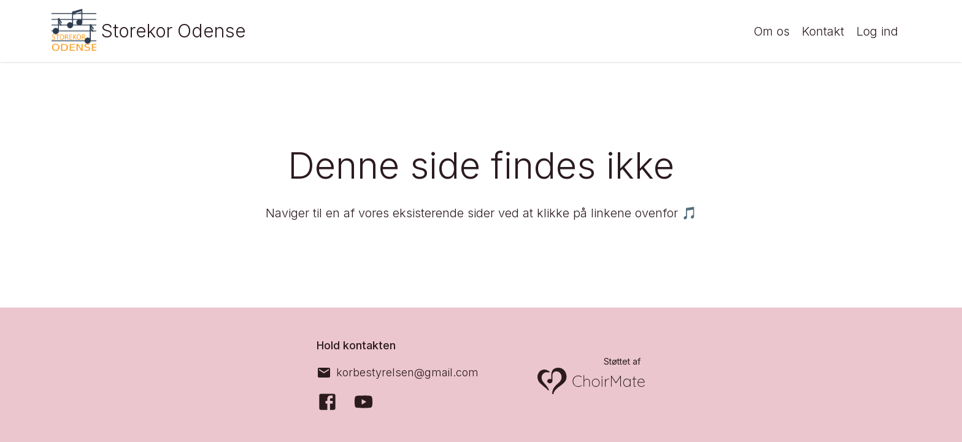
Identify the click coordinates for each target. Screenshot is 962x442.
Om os (771, 31)
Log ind (877, 31)
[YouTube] (363, 402)
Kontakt (823, 31)
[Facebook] (327, 402)
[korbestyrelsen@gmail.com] (398, 372)
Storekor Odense (173, 31)
